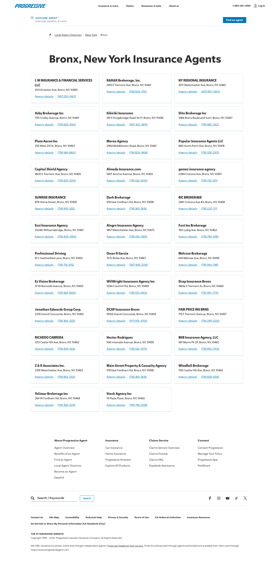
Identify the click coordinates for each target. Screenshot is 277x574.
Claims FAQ (156, 459)
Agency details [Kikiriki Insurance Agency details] (116, 124)
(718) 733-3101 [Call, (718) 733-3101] (209, 180)
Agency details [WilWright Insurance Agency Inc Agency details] (116, 292)
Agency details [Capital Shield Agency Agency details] (44, 180)
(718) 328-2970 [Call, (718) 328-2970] (210, 152)
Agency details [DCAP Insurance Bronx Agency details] (116, 320)
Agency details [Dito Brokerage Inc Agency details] (188, 124)
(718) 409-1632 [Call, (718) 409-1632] (66, 348)
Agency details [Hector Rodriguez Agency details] (116, 348)
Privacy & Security (118, 517)
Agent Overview (64, 447)
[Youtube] (227, 498)
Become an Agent (65, 471)
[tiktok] (236, 498)
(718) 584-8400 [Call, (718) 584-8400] (67, 292)
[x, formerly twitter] (245, 498)
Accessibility (72, 517)
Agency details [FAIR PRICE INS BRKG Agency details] (188, 320)
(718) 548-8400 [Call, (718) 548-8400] (67, 152)
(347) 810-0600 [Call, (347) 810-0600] (210, 91)
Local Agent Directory (68, 34)
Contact (210, 447)
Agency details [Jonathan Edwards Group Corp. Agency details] (44, 320)
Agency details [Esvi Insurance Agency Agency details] (44, 236)
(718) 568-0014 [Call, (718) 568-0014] (66, 405)
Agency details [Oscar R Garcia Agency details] (116, 264)
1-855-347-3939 (242, 5)
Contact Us (37, 517)
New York (91, 34)
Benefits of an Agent (67, 453)
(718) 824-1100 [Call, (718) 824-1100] (138, 91)
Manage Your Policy (210, 453)
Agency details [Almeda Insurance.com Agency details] (116, 180)
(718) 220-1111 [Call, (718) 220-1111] (209, 208)
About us (174, 5)
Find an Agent (63, 459)
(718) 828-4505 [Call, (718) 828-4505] (67, 124)
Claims (130, 5)
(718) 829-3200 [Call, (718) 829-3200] (67, 180)
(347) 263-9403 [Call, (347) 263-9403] (67, 96)
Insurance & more (108, 5)
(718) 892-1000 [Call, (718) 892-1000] (210, 348)
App (208, 459)
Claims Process (158, 453)
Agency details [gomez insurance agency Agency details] (188, 180)
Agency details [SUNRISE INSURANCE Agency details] (44, 208)
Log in (261, 5)
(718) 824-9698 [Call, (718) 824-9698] (138, 152)
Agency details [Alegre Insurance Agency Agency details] (116, 236)
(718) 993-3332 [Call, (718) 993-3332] (66, 208)
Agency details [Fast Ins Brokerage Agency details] (188, 236)
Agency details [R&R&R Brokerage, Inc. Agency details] (116, 91)
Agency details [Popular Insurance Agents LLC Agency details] (188, 152)
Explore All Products (117, 465)
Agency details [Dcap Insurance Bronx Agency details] (188, 292)
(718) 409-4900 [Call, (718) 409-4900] (67, 236)
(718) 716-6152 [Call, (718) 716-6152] (66, 264)
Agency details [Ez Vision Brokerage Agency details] (44, 292)
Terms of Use (141, 517)
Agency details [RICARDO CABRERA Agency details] (44, 348)
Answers (118, 459)
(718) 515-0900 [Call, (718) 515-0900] (138, 292)
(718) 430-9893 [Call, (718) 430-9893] (138, 236)
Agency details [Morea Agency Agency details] (116, 152)
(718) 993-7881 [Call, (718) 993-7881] (209, 264)
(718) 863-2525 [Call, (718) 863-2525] (66, 376)
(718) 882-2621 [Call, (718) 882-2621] (210, 124)
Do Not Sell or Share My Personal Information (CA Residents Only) (68, 523)
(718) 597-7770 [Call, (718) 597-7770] (210, 292)
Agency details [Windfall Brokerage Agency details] (188, 376)
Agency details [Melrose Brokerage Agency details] (188, 264)
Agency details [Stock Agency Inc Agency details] (116, 405)
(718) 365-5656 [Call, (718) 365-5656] (138, 208)
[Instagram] (219, 498)
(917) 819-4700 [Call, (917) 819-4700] (138, 320)
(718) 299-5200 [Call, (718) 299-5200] (210, 320)
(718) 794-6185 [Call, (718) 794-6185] (210, 236)
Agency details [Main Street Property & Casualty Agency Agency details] (116, 376)
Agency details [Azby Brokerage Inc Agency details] (44, 124)
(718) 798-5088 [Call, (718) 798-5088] (138, 405)
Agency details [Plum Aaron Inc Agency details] (44, 152)
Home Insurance (115, 453)
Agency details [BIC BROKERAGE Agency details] (188, 208)
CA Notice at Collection (168, 517)
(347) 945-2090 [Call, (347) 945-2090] (138, 264)
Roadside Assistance (162, 465)
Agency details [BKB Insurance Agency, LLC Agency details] (188, 348)
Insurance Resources (198, 517)
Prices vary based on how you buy (125, 545)
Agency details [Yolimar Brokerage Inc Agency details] (44, 405)
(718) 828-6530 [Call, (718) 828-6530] (210, 376)
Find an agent (234, 19)
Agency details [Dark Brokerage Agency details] (116, 208)
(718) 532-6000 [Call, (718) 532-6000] (138, 180)
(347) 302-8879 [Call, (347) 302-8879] (138, 124)
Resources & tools (151, 5)
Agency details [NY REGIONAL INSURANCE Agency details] (188, 91)
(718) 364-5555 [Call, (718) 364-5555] (66, 320)
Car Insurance (114, 447)
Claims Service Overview (164, 447)
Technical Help (93, 517)
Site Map (54, 517)
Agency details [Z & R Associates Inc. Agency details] (44, 376)
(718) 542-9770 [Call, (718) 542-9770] (138, 348)
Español (59, 477)
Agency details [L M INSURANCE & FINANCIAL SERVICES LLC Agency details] (44, 96)
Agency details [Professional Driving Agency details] (44, 264)
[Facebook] (210, 498)
